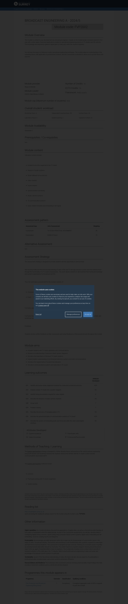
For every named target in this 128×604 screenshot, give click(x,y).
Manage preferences (73, 314)
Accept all (88, 314)
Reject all (38, 314)
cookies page (43, 305)
